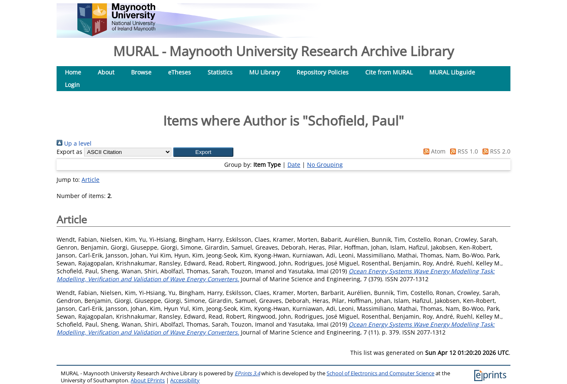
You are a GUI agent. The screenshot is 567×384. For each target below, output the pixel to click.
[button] (203, 152)
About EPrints (148, 380)
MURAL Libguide (452, 72)
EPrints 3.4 (247, 373)
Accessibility (185, 380)
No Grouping (325, 164)
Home (73, 72)
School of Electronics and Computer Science (380, 373)
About (106, 72)
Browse (141, 72)
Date (293, 164)
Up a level (74, 143)
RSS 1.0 (462, 151)
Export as (69, 152)
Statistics (220, 72)
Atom (433, 151)
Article (90, 179)
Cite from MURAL (389, 72)
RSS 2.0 (495, 151)
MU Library (264, 72)
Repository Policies (323, 72)
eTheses (179, 72)
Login (72, 85)
